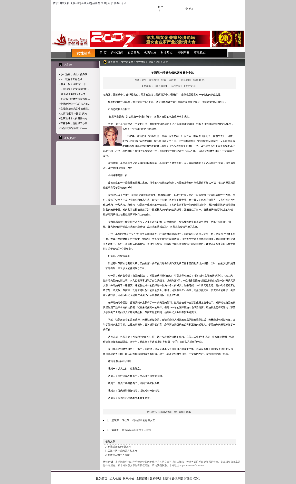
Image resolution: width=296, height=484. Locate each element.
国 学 (103, 3)
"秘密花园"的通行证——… (74, 128)
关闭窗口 (190, 86)
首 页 (56, 3)
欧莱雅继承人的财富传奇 (73, 118)
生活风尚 (86, 3)
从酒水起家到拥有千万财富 (136, 430)
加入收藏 (161, 86)
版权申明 (155, 478)
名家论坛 (150, 52)
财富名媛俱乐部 (173, 478)
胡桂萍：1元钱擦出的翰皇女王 (138, 420)
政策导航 (134, 52)
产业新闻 (117, 52)
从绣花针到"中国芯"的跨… (74, 113)
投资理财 (183, 52)
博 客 (117, 3)
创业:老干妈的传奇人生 (73, 94)
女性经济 (75, 3)
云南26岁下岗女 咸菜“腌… (74, 89)
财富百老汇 (154, 62)
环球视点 (200, 52)
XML (197, 478)
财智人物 (64, 3)
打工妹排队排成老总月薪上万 (121, 450)
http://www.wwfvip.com (192, 465)
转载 (163, 80)
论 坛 (123, 3)
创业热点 (167, 52)
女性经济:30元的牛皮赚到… (75, 108)
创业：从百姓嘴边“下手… (74, 84)
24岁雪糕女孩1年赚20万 (118, 446)
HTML (188, 478)
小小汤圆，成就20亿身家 (73, 74)
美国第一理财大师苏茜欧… (75, 98)
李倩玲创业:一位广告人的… (75, 103)
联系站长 (128, 478)
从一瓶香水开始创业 (71, 79)
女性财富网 (127, 62)
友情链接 (142, 478)
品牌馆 (96, 3)
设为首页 (101, 478)
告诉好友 (175, 86)
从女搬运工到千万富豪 (117, 454)
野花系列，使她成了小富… (75, 123)
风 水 (110, 3)
